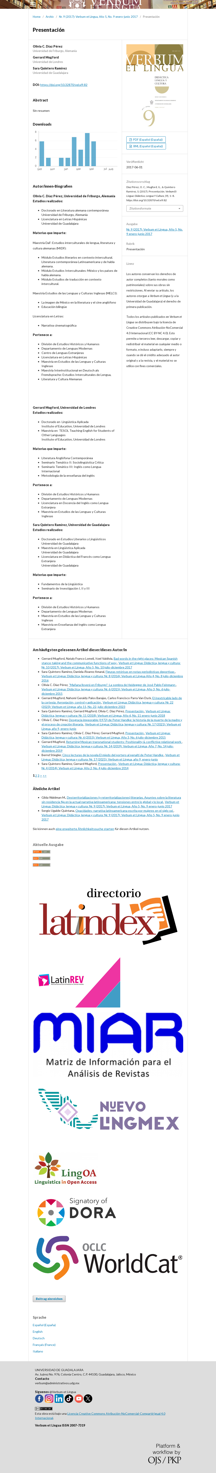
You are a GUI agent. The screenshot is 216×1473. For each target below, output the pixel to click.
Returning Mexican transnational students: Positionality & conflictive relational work (124, 742)
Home (36, 16)
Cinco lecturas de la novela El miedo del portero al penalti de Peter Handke (113, 755)
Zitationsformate (140, 208)
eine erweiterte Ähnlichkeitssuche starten (85, 829)
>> (45, 775)
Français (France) (44, 1345)
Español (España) (44, 1325)
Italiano (38, 1351)
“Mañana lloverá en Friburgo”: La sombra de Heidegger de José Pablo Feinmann (122, 685)
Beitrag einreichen (49, 1299)
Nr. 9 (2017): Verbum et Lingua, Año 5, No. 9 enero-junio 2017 (98, 16)
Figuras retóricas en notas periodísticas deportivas (140, 671)
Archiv (50, 16)
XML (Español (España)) (147, 146)
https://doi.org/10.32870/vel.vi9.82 (63, 85)
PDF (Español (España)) (147, 139)
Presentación (134, 711)
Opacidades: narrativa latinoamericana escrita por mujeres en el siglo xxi (124, 810)
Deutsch (39, 1338)
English (38, 1331)
